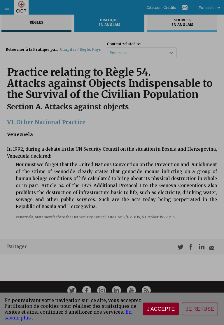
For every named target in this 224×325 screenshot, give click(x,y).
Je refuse (200, 309)
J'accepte (161, 309)
